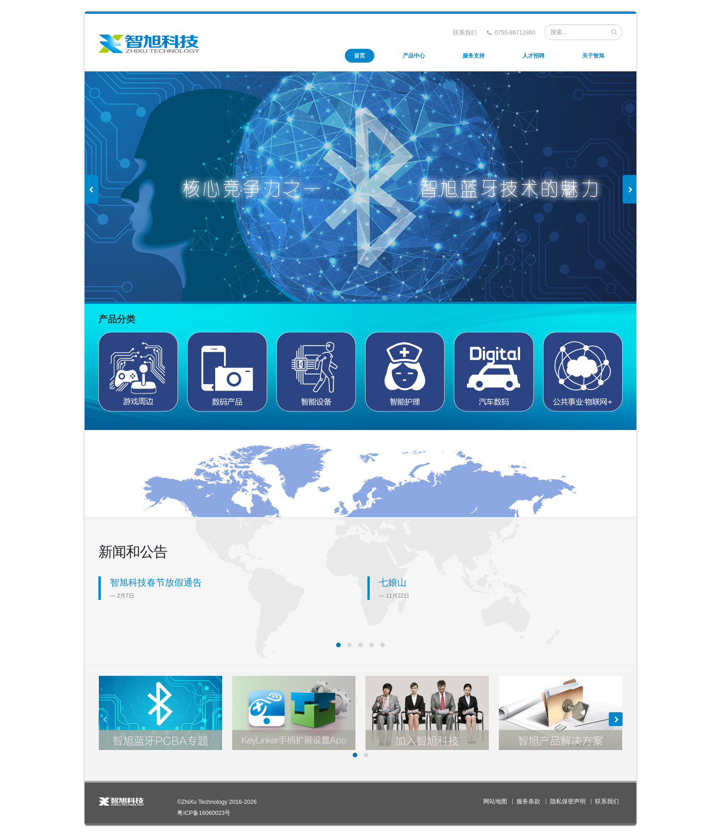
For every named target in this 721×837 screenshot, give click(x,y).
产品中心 (414, 55)
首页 (359, 55)
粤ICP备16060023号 (203, 813)
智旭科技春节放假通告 (156, 582)
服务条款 (528, 801)
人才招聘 (533, 55)
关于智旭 (593, 55)
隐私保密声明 (568, 801)
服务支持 (474, 55)
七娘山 (392, 582)
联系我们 (465, 32)
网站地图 (495, 801)
